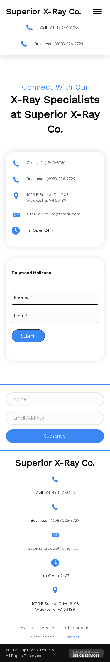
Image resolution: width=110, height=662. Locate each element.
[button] (97, 11)
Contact (71, 636)
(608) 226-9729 (68, 43)
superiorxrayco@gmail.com (53, 214)
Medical (48, 627)
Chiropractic (77, 627)
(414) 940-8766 (64, 27)
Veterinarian (43, 636)
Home (27, 627)
